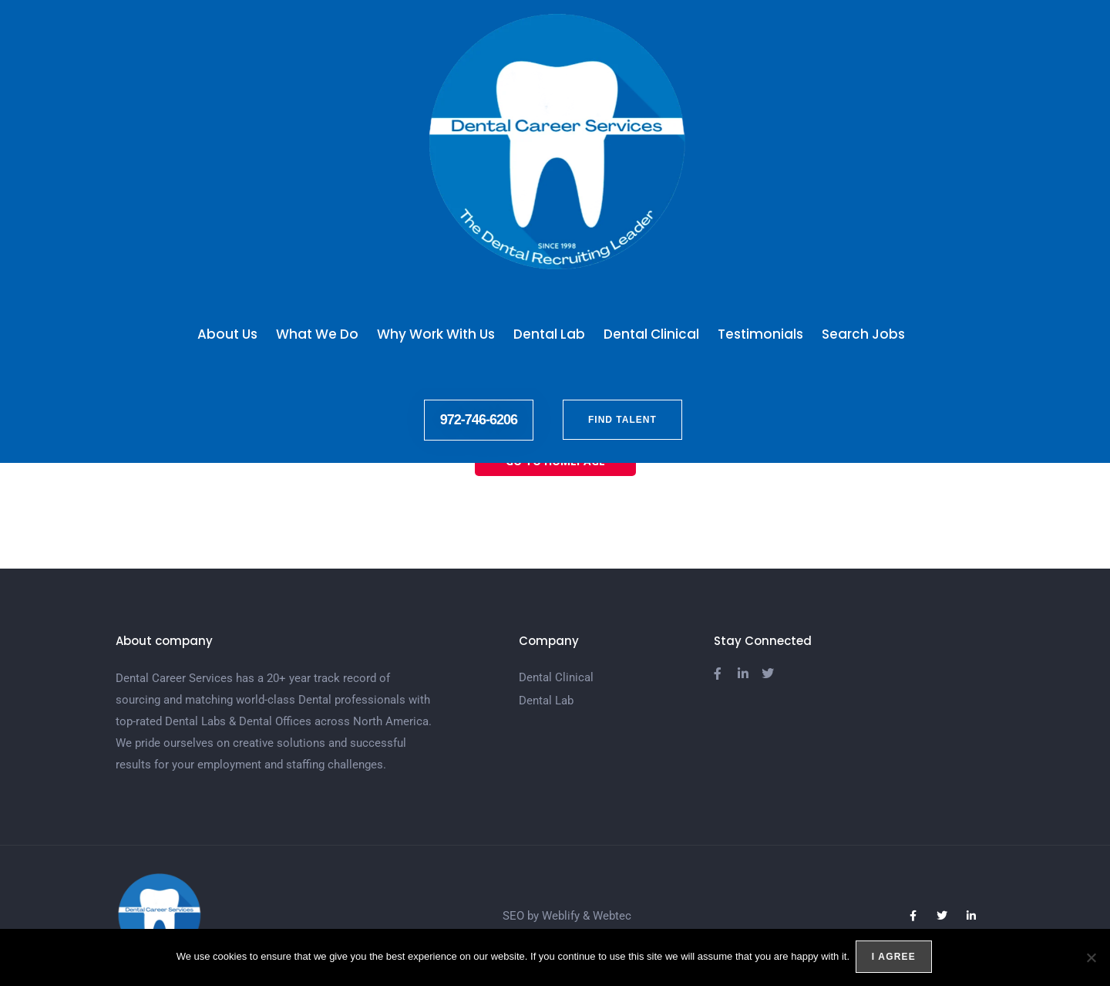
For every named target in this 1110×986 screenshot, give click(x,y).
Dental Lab (549, 334)
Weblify (561, 916)
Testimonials (760, 334)
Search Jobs (867, 334)
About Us (227, 334)
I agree (895, 958)
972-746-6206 (478, 419)
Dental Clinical (651, 334)
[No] (1090, 958)
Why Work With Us (436, 334)
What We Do (317, 334)
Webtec (612, 916)
